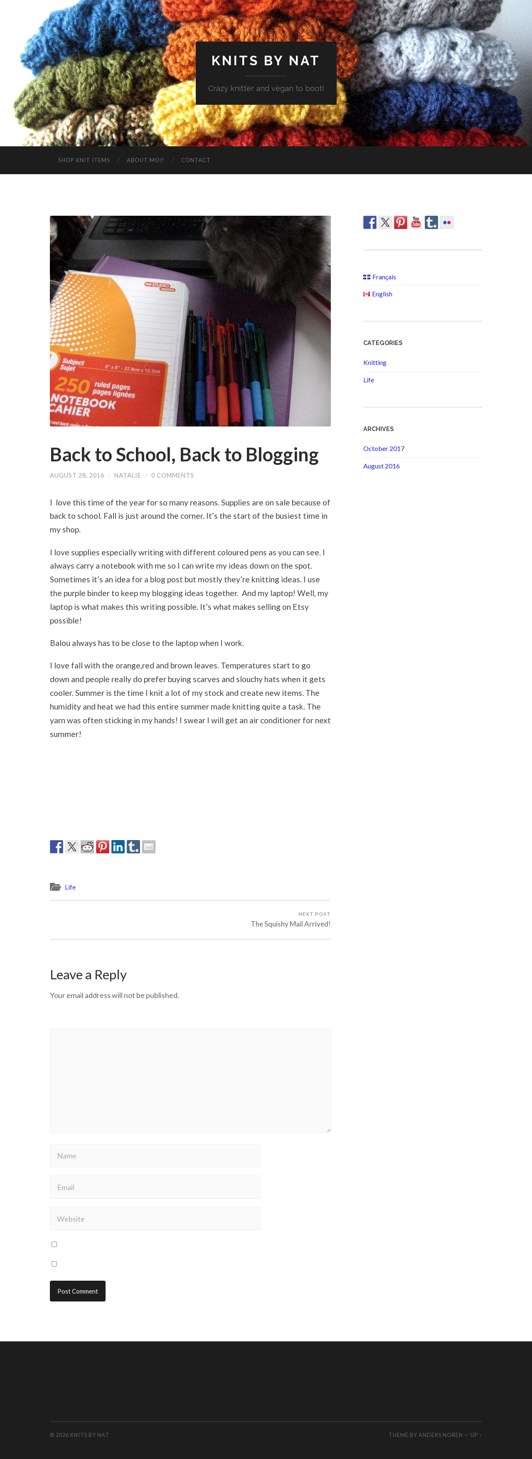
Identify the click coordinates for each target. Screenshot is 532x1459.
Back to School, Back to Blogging (184, 454)
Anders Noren (441, 1435)
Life (70, 887)
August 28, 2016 (77, 475)
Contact (196, 160)
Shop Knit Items (84, 160)
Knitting (375, 362)
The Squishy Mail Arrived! (291, 919)
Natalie (127, 475)
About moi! (146, 160)
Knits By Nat (266, 60)
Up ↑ (476, 1435)
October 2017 (383, 448)
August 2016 (381, 466)
